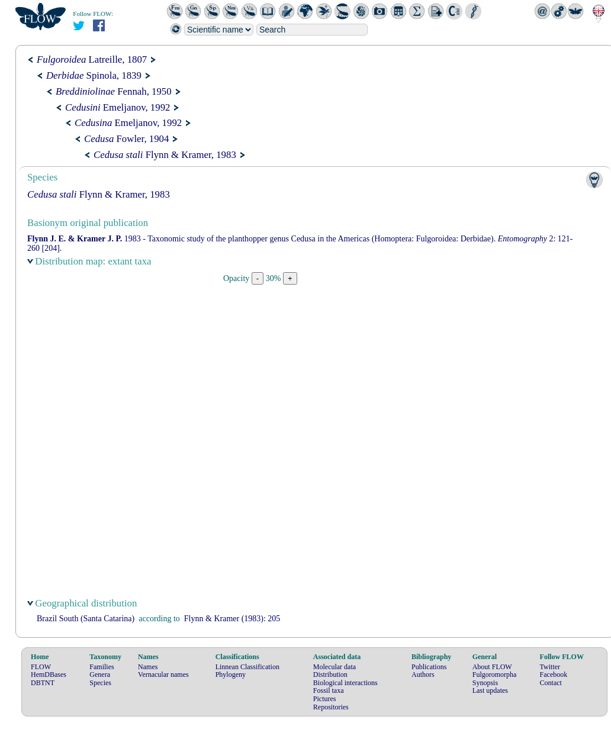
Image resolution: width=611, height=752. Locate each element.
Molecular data (334, 667)
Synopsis (485, 683)
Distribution (330, 674)
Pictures (324, 699)
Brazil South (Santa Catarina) (85, 618)
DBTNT (42, 683)
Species (100, 683)
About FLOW (492, 667)
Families (101, 667)
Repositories (331, 707)
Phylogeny (231, 674)
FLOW (41, 667)
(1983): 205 (232, 618)
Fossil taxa (328, 690)
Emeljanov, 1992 (117, 107)
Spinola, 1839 (94, 75)
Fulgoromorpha (494, 674)
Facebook (554, 674)
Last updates (490, 690)
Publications (428, 667)
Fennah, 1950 (114, 91)
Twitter (550, 667)
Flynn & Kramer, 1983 (165, 154)
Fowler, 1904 (126, 138)
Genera (99, 674)
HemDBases (48, 674)
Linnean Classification (247, 667)
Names (147, 667)
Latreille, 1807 (92, 59)
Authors (423, 674)
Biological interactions (345, 683)
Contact (551, 683)
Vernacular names (163, 674)
